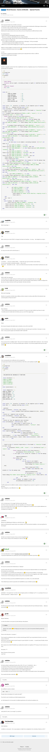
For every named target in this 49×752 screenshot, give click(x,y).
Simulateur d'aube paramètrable (21, 553)
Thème (22, 746)
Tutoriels (11, 15)
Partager (12, 736)
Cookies (27, 746)
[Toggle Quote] (3, 625)
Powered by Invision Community (24, 749)
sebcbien (4, 13)
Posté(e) (10, 21)
